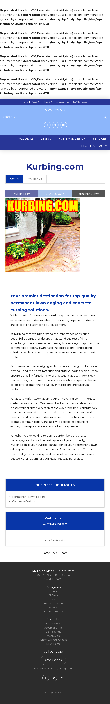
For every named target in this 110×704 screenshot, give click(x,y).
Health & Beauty (53, 611)
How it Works (53, 623)
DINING (46, 138)
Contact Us (47, 102)
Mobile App (53, 635)
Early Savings (53, 631)
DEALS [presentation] (14, 179)
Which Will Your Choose (53, 639)
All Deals (53, 595)
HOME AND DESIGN (72, 138)
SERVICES (100, 138)
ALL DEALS (26, 138)
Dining (53, 599)
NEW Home (53, 643)
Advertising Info (62, 102)
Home (25, 102)
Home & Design (53, 603)
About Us (35, 102)
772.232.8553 (55, 110)
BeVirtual (62, 692)
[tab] (14, 179)
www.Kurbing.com (55, 523)
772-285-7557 (55, 539)
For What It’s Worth (81, 102)
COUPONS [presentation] (35, 179)
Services (53, 607)
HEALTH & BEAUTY (94, 145)
